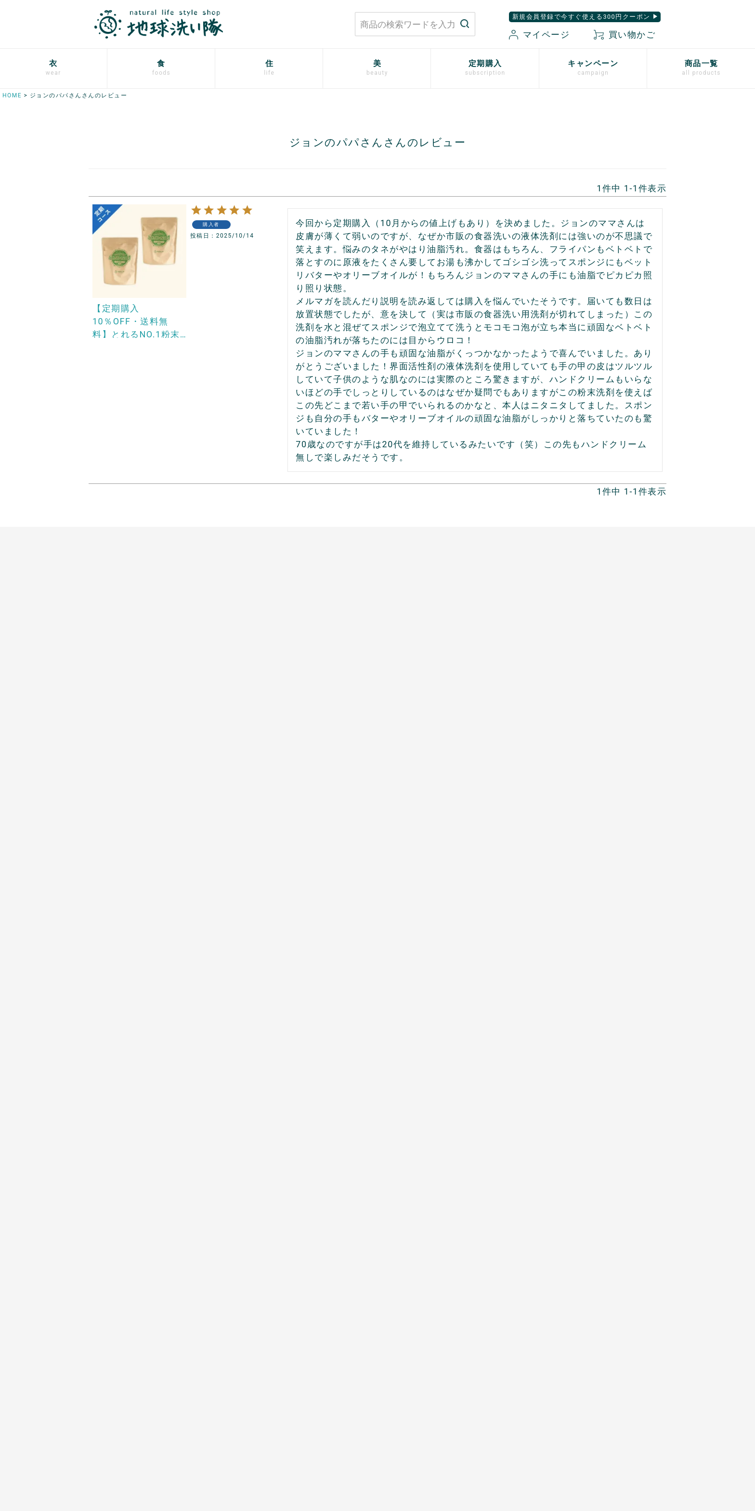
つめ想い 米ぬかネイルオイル (587, 826)
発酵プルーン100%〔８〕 (278, 743)
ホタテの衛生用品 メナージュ (437, 709)
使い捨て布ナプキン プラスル (137, 676)
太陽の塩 (250, 676)
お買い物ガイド (438, 1356)
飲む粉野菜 (254, 859)
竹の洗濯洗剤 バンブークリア (437, 676)
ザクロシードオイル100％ (279, 793)
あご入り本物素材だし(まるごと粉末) (298, 660)
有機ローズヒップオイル (276, 776)
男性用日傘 (403, 759)
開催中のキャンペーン (272, 948)
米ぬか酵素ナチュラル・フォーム (591, 709)
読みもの (250, 964)
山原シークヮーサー (268, 809)
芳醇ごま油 (254, 842)
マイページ (539, 34)
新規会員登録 (434, 1389)
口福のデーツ (257, 709)
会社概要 (531, 1389)
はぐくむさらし (411, 726)
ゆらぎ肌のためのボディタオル (587, 876)
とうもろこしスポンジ (422, 743)
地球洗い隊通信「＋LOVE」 (281, 981)
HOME (12, 95)
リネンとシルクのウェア (126, 776)
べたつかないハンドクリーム (583, 793)
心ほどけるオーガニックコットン (141, 726)
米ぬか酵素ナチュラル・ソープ (587, 676)
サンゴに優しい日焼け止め (580, 842)
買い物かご (624, 34)
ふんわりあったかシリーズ (129, 743)
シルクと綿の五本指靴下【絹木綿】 (144, 759)
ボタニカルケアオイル (572, 809)
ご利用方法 (103, 964)
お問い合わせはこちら (231, 1365)
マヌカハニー (257, 693)
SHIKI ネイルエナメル (572, 859)
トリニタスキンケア (568, 743)
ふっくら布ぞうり (114, 709)
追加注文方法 (107, 981)
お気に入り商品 (438, 1406)
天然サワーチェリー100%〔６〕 (289, 759)
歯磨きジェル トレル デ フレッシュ (594, 726)
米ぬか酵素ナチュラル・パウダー (591, 693)
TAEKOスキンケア (566, 759)
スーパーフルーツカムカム (280, 826)
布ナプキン (103, 660)
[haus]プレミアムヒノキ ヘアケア (592, 776)
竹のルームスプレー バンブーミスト (448, 693)
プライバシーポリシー (553, 1356)
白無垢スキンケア (565, 660)
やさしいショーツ (114, 693)
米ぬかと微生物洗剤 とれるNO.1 (442, 660)
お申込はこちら (111, 948)
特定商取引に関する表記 (557, 1373)
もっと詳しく (378, 1273)
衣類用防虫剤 (107, 793)
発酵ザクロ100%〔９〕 (274, 726)
